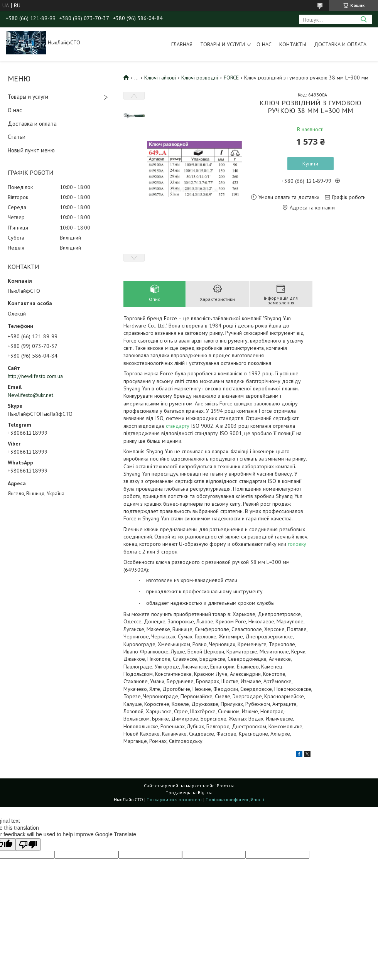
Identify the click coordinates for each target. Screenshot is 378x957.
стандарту (177, 425)
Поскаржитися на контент (174, 799)
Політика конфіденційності (235, 799)
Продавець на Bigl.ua (189, 792)
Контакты (292, 44)
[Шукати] (363, 19)
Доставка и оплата (340, 44)
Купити (310, 163)
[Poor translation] (28, 844)
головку (297, 543)
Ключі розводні (199, 77)
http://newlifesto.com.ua (35, 376)
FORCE (231, 77)
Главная (181, 44)
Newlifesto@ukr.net (30, 395)
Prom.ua (226, 785)
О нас (264, 44)
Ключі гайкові (160, 77)
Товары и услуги (222, 44)
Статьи (16, 136)
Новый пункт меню (31, 150)
